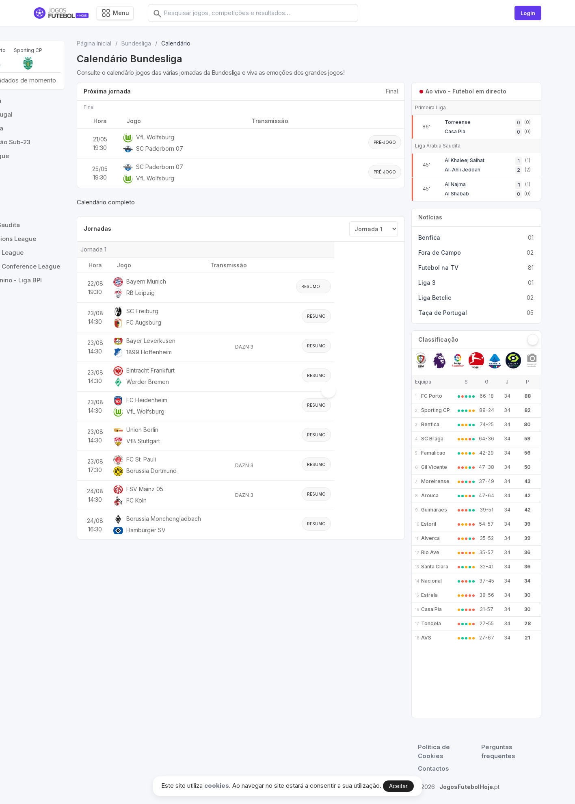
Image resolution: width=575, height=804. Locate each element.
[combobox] (266, 13)
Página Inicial (164, 43)
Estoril (428, 524)
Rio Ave (430, 552)
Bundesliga (206, 43)
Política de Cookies (434, 751)
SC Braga (432, 439)
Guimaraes (434, 510)
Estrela (429, 595)
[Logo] (61, 13)
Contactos (433, 768)
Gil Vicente (434, 467)
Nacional (431, 581)
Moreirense (435, 481)
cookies (216, 785)
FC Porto (431, 396)
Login (528, 13)
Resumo (381, 286)
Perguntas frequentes (498, 751)
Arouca (430, 495)
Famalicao (433, 453)
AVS (426, 638)
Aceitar (398, 785)
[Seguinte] (532, 339)
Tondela (431, 623)
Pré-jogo (385, 142)
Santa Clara (434, 566)
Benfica (430, 424)
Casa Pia (431, 609)
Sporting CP (435, 410)
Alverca (430, 538)
